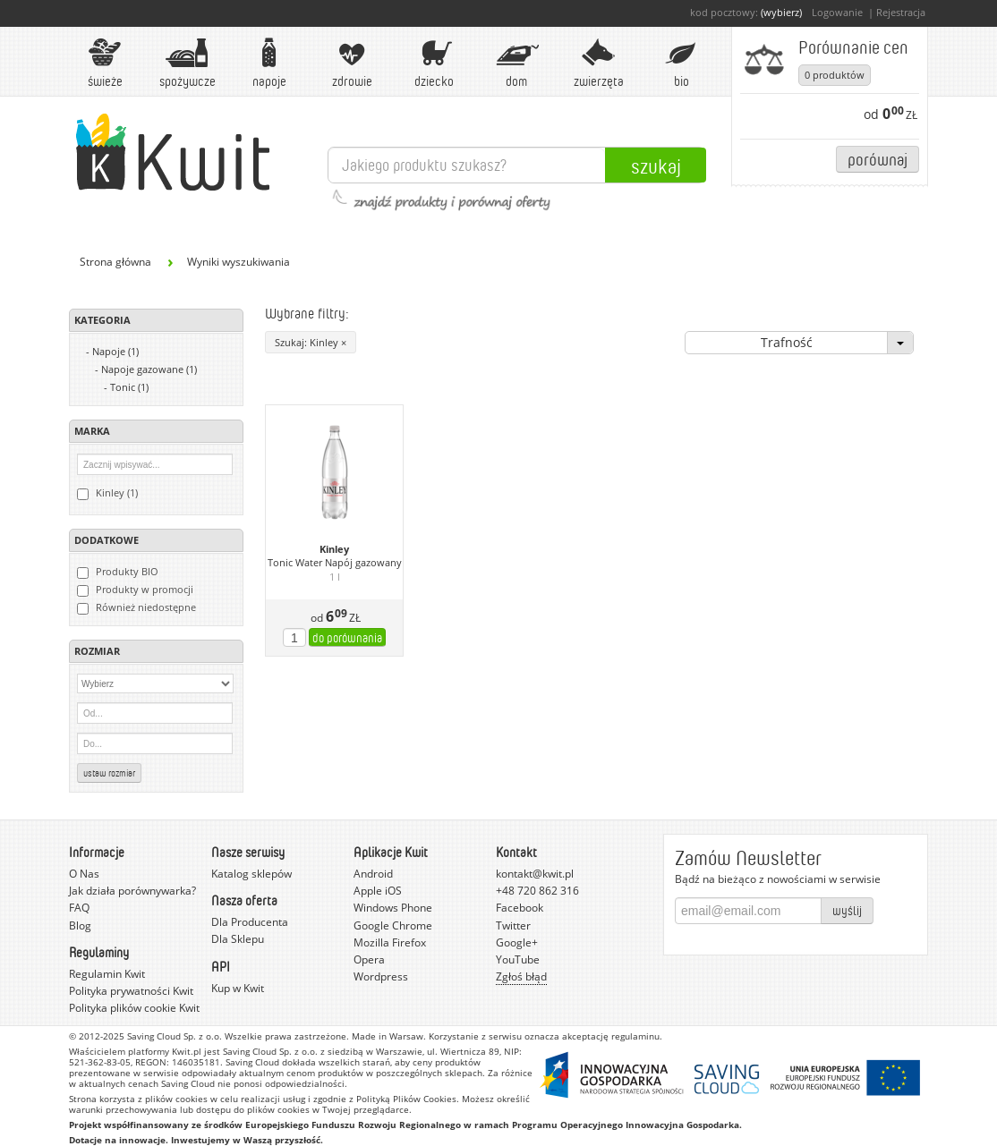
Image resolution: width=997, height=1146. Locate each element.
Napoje (269, 63)
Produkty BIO (117, 572)
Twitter (513, 925)
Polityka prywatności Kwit (131, 990)
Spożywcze (187, 63)
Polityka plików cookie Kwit (134, 1007)
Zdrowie (351, 63)
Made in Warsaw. (389, 1036)
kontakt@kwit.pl (535, 873)
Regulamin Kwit (107, 973)
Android (373, 873)
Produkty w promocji (135, 589)
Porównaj (878, 159)
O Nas (84, 873)
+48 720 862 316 (537, 890)
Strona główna (115, 261)
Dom (516, 63)
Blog (80, 925)
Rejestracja (900, 12)
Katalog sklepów (251, 873)
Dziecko (434, 63)
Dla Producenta (249, 922)
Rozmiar (97, 651)
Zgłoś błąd (521, 976)
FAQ (79, 907)
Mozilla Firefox (390, 942)
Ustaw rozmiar (109, 773)
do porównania (347, 637)
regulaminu (635, 1036)
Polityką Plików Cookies (406, 1098)
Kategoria (102, 320)
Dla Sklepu (237, 939)
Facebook (519, 907)
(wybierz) (781, 12)
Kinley (334, 549)
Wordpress (381, 976)
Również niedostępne (136, 607)
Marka (92, 430)
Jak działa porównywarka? (132, 890)
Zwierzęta (599, 63)
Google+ (517, 942)
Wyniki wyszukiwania (238, 261)
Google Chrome (393, 925)
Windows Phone (393, 907)
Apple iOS (378, 890)
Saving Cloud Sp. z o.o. (174, 1036)
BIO (681, 63)
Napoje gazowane (149, 369)
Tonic (129, 387)
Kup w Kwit (237, 988)
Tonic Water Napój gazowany (335, 562)
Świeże (104, 63)
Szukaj (656, 165)
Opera (369, 959)
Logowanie (837, 12)
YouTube (518, 959)
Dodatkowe (106, 540)
